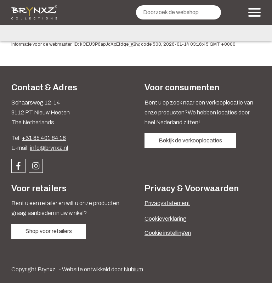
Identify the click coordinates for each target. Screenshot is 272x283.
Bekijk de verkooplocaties (190, 140)
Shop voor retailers (49, 231)
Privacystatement (167, 203)
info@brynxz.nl (49, 148)
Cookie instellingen (167, 233)
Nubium (133, 269)
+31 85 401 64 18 (44, 138)
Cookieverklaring (165, 219)
